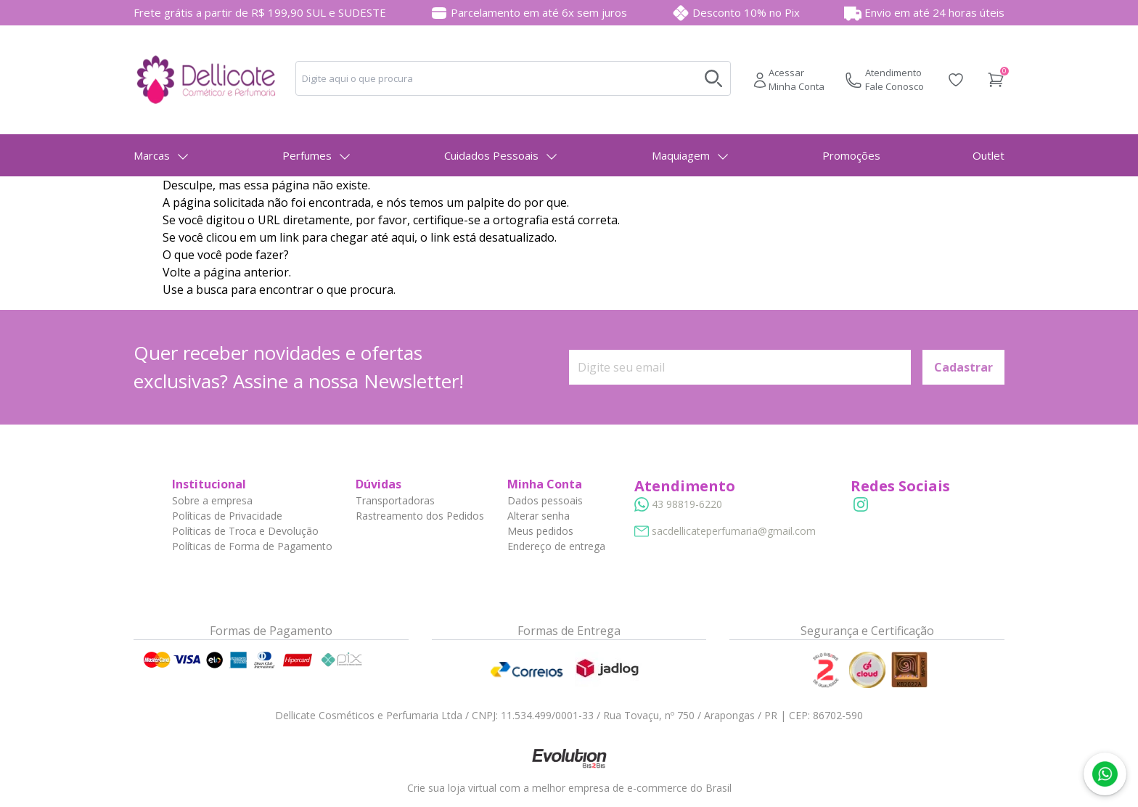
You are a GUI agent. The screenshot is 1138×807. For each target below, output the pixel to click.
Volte (177, 272)
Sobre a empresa (212, 500)
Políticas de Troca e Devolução (245, 531)
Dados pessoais (545, 500)
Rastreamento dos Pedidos (420, 516)
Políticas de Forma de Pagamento (252, 546)
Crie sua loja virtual (451, 788)
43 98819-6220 (687, 504)
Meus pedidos (540, 531)
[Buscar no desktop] (713, 78)
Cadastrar (963, 367)
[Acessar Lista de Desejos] (956, 80)
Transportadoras (395, 500)
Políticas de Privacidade (227, 516)
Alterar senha (538, 516)
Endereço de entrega (556, 546)
